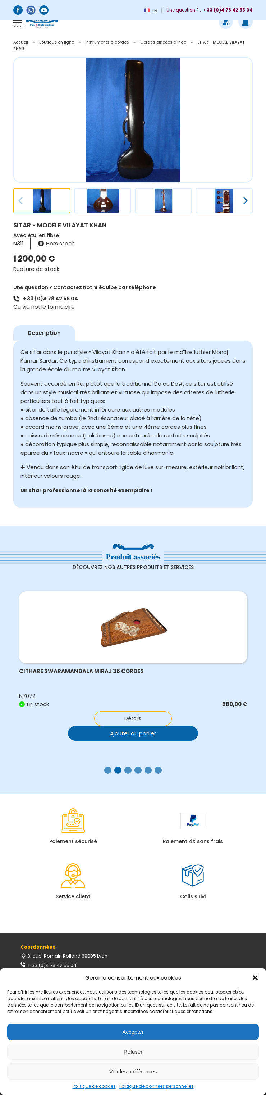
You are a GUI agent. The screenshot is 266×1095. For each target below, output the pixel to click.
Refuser (133, 1052)
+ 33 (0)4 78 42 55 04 (50, 298)
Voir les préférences (133, 1071)
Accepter (132, 1032)
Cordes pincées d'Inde (163, 42)
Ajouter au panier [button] (133, 733)
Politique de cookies (94, 1086)
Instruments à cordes (107, 42)
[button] (255, 977)
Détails (132, 718)
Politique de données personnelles (156, 1086)
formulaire (61, 306)
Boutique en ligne (56, 42)
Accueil (20, 42)
